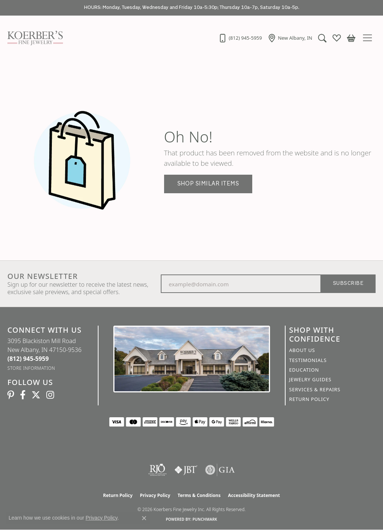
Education (304, 369)
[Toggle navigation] (369, 38)
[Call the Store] (28, 359)
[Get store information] (31, 368)
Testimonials (308, 360)
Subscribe (348, 283)
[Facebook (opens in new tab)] (23, 395)
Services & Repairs (314, 389)
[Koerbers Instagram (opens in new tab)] (50, 395)
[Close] (374, 8)
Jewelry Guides (310, 379)
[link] (240, 37)
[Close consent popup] (144, 518)
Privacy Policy (155, 495)
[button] (322, 37)
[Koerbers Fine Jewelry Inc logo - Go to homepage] (33, 37)
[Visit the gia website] (220, 470)
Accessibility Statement (254, 495)
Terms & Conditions (199, 495)
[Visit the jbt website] (186, 470)
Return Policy (309, 399)
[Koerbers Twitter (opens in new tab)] (35, 395)
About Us (302, 350)
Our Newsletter (42, 276)
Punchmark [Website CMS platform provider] (205, 519)
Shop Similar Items (208, 184)
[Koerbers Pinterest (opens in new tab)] (10, 395)
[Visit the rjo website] (157, 470)
